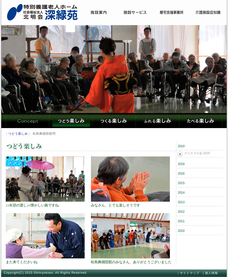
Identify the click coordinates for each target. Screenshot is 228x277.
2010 (181, 231)
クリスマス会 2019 (197, 153)
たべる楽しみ (200, 120)
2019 (181, 146)
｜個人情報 (210, 273)
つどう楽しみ (70, 120)
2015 (181, 183)
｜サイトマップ (188, 273)
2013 (181, 202)
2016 (181, 173)
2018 (181, 164)
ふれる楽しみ (157, 120)
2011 (181, 221)
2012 (181, 211)
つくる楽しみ (114, 120)
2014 (181, 192)
